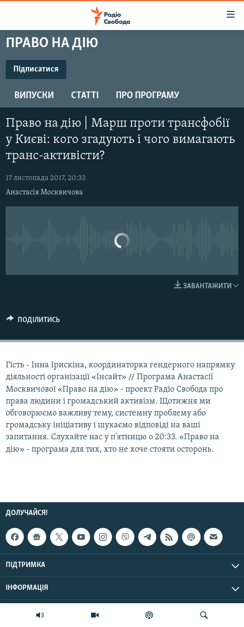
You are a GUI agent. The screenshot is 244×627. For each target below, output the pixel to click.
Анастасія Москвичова (44, 192)
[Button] (33, 322)
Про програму (147, 96)
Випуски (34, 96)
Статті (85, 96)
